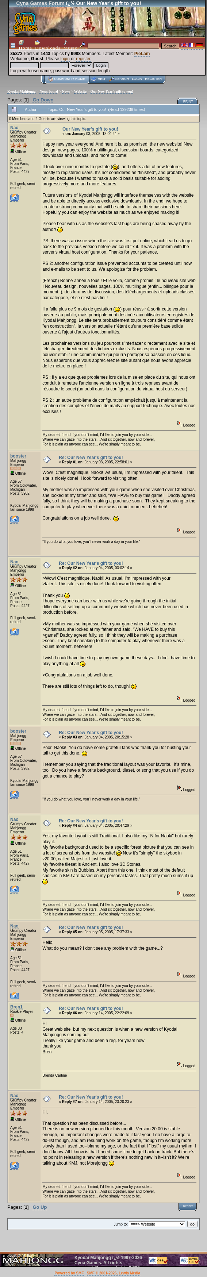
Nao (14, 127)
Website (80, 91)
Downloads (48, 45)
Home (25, 45)
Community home (69, 79)
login (65, 58)
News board (48, 91)
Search (122, 79)
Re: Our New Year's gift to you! (91, 457)
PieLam (142, 53)
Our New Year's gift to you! (112, 91)
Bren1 (16, 1007)
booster (18, 456)
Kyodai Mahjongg (21, 91)
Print (188, 101)
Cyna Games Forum (40, 3)
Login (137, 79)
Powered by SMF (69, 1273)
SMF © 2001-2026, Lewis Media (113, 1273)
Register (153, 79)
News (66, 91)
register (83, 58)
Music (70, 45)
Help (102, 79)
